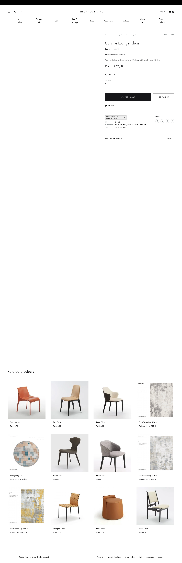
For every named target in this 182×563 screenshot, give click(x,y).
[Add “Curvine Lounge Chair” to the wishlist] (163, 97)
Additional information (113, 138)
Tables (56, 21)
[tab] (113, 139)
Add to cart (128, 97)
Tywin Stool (100, 528)
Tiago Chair (100, 422)
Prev (165, 35)
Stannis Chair (15, 422)
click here (143, 60)
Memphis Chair (59, 528)
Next (172, 35)
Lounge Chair (120, 35)
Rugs (92, 21)
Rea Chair (57, 422)
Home (106, 35)
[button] (109, 106)
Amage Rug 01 (16, 475)
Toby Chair (57, 475)
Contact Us (150, 557)
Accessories (108, 21)
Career (160, 557)
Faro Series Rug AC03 (148, 422)
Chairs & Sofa (39, 20)
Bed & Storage (75, 20)
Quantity (108, 80)
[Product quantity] (113, 83)
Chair (117, 125)
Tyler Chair (100, 475)
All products (19, 20)
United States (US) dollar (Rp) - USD (112, 117)
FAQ (140, 557)
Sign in (162, 12)
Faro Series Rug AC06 (148, 475)
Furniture (112, 35)
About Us (142, 20)
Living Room (131, 125)
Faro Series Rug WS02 (19, 528)
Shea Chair (143, 528)
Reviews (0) (170, 138)
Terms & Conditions (114, 557)
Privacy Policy (130, 557)
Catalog (126, 21)
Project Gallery (162, 20)
